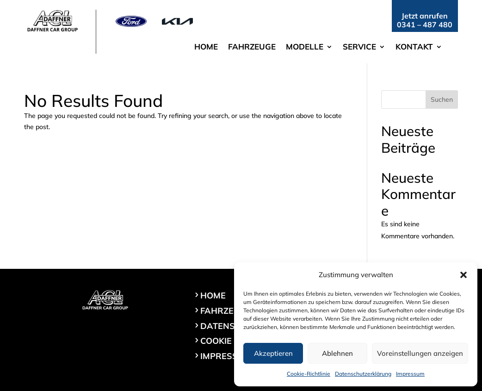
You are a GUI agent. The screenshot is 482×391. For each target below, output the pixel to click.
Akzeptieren (273, 353)
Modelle (304, 47)
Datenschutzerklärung (363, 373)
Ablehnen (337, 353)
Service (359, 47)
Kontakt (414, 47)
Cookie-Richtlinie (308, 373)
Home (206, 47)
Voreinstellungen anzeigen (420, 353)
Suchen (442, 99)
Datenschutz (231, 326)
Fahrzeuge (252, 47)
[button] (463, 274)
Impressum (410, 373)
